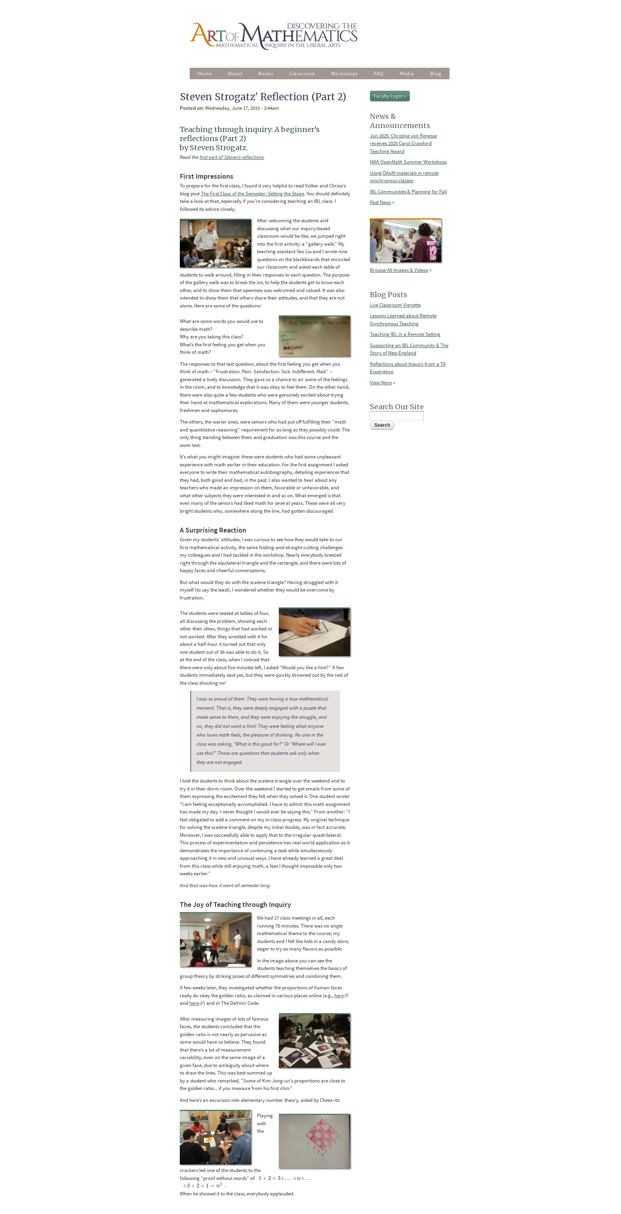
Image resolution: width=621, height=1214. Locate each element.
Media (407, 73)
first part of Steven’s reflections (232, 157)
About (235, 73)
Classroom (302, 73)
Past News (380, 202)
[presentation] (285, 1178)
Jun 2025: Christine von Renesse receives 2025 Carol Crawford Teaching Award (403, 143)
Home (205, 73)
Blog (436, 73)
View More (381, 382)
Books (265, 73)
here (341, 995)
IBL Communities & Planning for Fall (408, 191)
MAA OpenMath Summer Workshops (408, 161)
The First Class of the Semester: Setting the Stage (252, 193)
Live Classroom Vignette (395, 305)
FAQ (379, 73)
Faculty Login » (390, 95)
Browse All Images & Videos (399, 270)
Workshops (344, 73)
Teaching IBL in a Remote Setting (405, 334)
